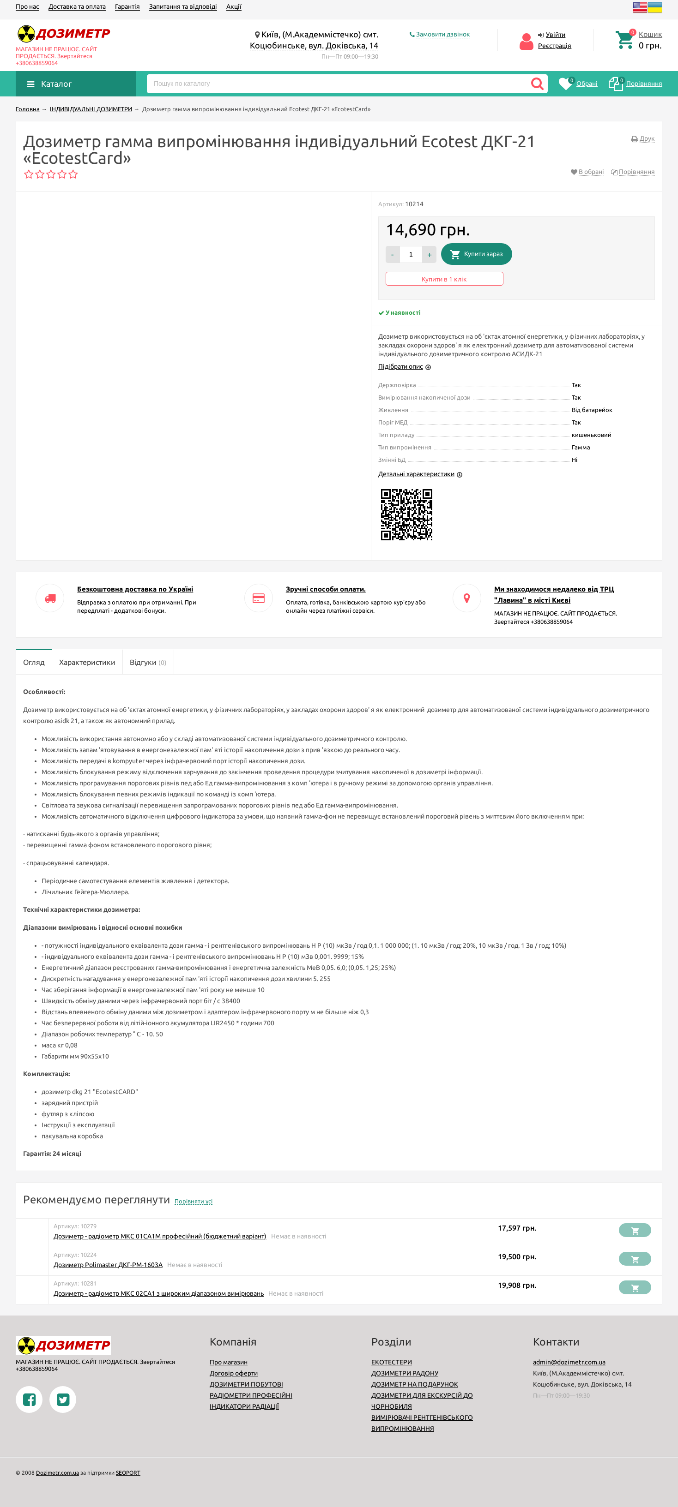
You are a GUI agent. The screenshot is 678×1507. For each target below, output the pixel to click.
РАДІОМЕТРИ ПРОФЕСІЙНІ (251, 1395)
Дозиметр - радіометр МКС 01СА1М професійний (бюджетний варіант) (160, 1236)
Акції (234, 6)
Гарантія (127, 6)
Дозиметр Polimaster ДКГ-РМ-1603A (108, 1264)
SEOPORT (128, 1473)
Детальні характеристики (416, 474)
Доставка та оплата (77, 6)
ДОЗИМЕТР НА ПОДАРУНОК (414, 1384)
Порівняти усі (193, 1201)
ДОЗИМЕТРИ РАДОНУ (404, 1373)
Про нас (27, 6)
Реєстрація (554, 45)
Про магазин (229, 1362)
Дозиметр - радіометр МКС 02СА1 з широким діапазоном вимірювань (159, 1293)
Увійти (555, 34)
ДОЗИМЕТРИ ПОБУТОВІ (246, 1384)
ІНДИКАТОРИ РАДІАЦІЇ (244, 1406)
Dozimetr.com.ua (57, 1473)
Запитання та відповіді (183, 6)
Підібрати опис (400, 366)
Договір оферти (234, 1373)
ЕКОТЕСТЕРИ (391, 1362)
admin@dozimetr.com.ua (569, 1362)
